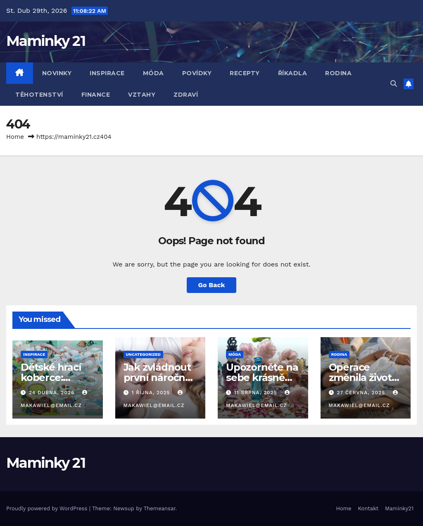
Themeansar (160, 508)
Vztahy (141, 94)
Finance (95, 94)
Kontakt (368, 508)
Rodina (338, 73)
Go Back (211, 285)
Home (15, 136)
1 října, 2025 (151, 392)
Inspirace (107, 73)
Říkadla (292, 73)
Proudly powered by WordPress (47, 508)
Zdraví (185, 94)
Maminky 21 (45, 41)
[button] (393, 84)
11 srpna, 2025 (256, 392)
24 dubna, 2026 (52, 392)
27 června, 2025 (362, 392)
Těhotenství (39, 94)
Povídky (197, 73)
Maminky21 (399, 508)
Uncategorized (143, 354)
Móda (153, 73)
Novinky (57, 73)
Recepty (245, 73)
